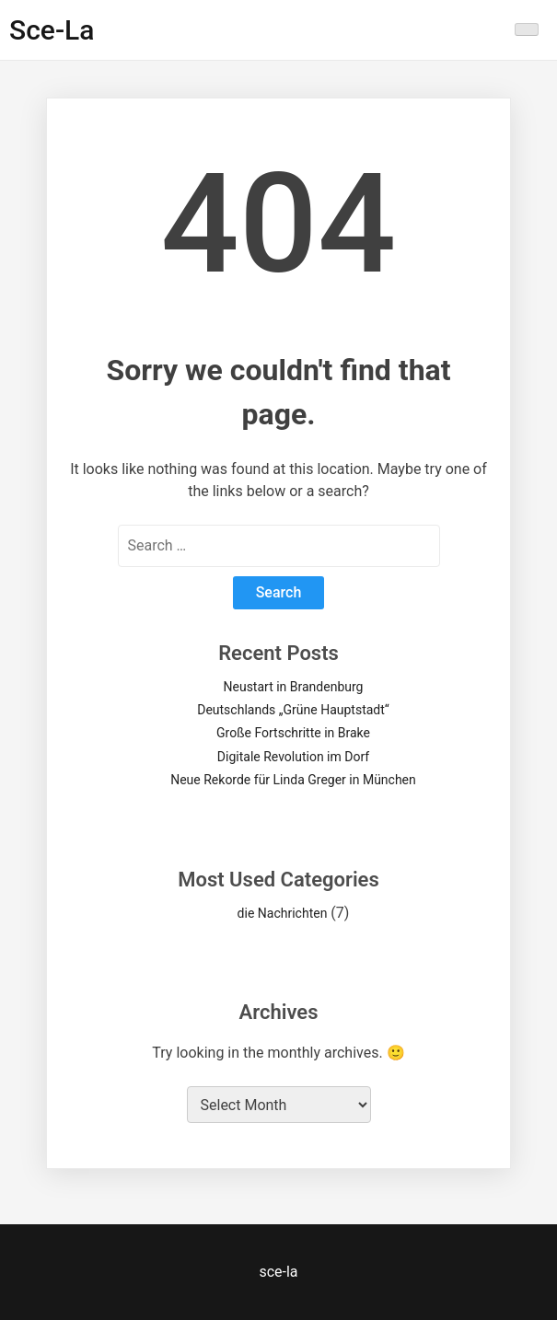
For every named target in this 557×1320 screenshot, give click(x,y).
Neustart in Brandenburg (294, 686)
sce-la (51, 30)
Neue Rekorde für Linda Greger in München (293, 779)
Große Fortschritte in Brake (293, 732)
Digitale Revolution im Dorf (293, 756)
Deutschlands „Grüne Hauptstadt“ (293, 709)
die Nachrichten (283, 913)
